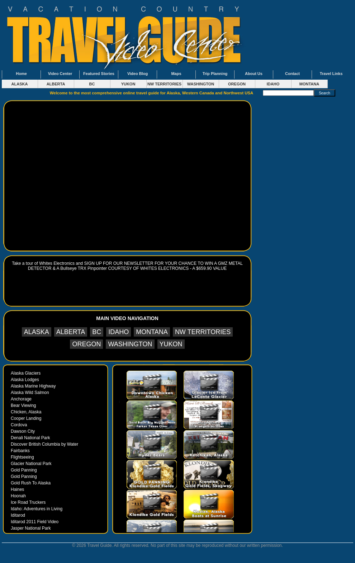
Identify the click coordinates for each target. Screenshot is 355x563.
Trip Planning (215, 73)
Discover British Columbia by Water (44, 444)
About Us (253, 73)
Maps (176, 73)
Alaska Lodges (25, 379)
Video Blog (137, 73)
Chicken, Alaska (26, 411)
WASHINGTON (200, 84)
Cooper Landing (26, 418)
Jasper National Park (31, 528)
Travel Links (331, 73)
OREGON (237, 84)
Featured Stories (98, 73)
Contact (292, 73)
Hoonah (18, 495)
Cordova (19, 424)
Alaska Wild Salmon (30, 392)
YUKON (128, 84)
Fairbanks (20, 450)
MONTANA (309, 84)
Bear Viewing (23, 405)
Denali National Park (30, 437)
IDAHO (273, 84)
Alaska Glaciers (26, 373)
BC (92, 84)
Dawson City (23, 431)
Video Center (60, 73)
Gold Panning (24, 470)
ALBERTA (56, 84)
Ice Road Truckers (28, 502)
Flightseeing (22, 457)
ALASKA (19, 84)
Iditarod (18, 515)
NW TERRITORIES (164, 84)
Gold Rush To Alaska (31, 482)
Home (21, 73)
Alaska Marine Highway (33, 386)
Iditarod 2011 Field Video (34, 521)
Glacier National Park (31, 463)
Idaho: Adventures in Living (36, 508)
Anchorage (21, 399)
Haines (17, 489)
